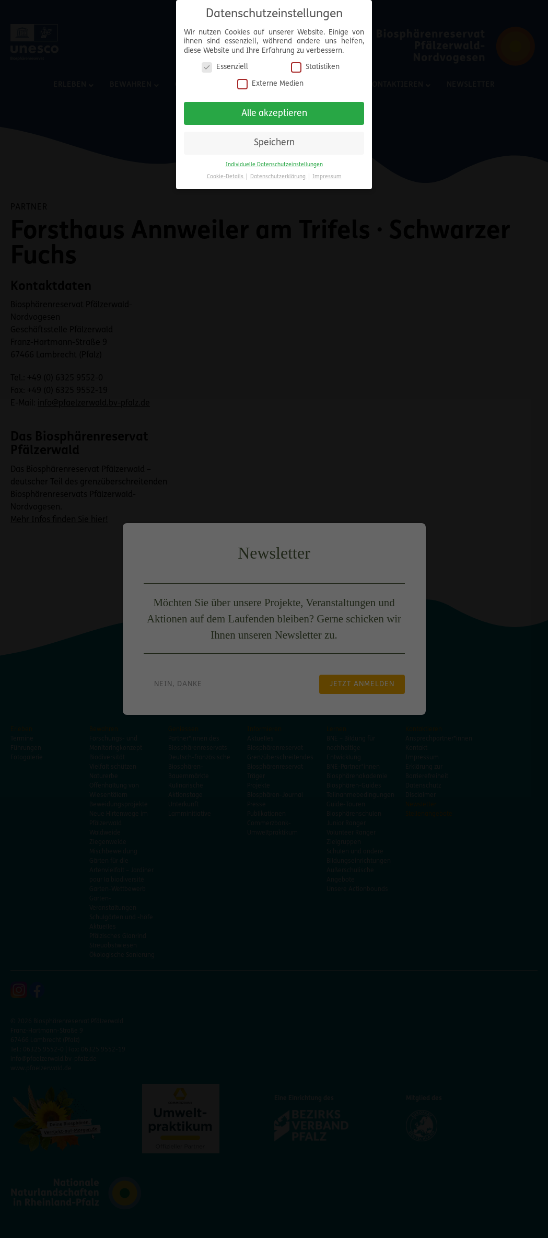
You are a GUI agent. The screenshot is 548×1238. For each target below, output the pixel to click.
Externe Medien (270, 81)
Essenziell (225, 64)
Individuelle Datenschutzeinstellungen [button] (274, 162)
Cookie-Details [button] (226, 174)
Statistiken (315, 64)
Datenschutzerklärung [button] (278, 174)
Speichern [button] (274, 139)
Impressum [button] (327, 174)
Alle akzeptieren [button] (274, 110)
